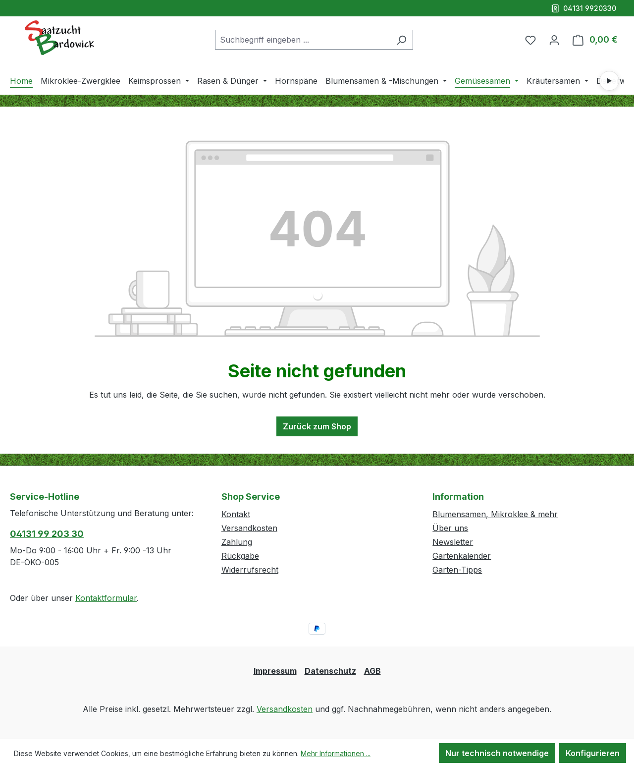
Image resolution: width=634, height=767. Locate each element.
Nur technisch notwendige (497, 753)
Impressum (275, 671)
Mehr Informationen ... (335, 753)
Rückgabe (240, 556)
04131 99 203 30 (47, 534)
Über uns (450, 528)
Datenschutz (330, 671)
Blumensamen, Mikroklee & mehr (495, 514)
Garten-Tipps (457, 570)
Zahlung (236, 542)
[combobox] (302, 40)
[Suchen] (401, 40)
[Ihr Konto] (554, 40)
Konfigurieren (593, 753)
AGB (372, 671)
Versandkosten (249, 528)
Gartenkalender (461, 556)
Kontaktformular (106, 598)
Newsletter (452, 542)
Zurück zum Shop (317, 426)
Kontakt (235, 514)
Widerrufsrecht (249, 570)
